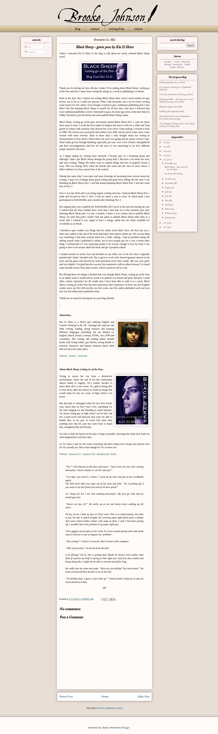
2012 (165, 159)
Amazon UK (89, 454)
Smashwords (103, 454)
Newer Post (66, 696)
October (168, 179)
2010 (165, 227)
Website (63, 356)
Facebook (82, 356)
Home (105, 696)
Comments (30, 52)
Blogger (125, 727)
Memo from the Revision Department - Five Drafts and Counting (175, 117)
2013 (165, 155)
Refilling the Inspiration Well (171, 111)
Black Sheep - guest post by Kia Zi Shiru (176, 168)
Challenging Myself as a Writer (172, 82)
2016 (165, 142)
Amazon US (75, 454)
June (167, 196)
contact (94, 29)
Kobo (114, 454)
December (169, 163)
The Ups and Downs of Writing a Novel (176, 94)
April (167, 204)
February (169, 213)
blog (77, 29)
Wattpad (167, 64)
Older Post (143, 696)
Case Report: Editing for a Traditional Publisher (175, 88)
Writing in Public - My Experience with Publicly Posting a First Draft (176, 100)
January (168, 217)
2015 (165, 146)
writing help (116, 29)
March (168, 209)
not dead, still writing (173, 173)
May (167, 200)
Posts (28, 47)
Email (172, 67)
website (138, 29)
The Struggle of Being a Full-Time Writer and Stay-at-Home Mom (177, 125)
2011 (165, 223)
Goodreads (177, 64)
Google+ (168, 61)
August (168, 187)
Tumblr (187, 64)
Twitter (72, 356)
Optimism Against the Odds (170, 106)
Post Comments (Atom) (111, 708)
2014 (165, 151)
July (167, 191)
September (169, 183)
